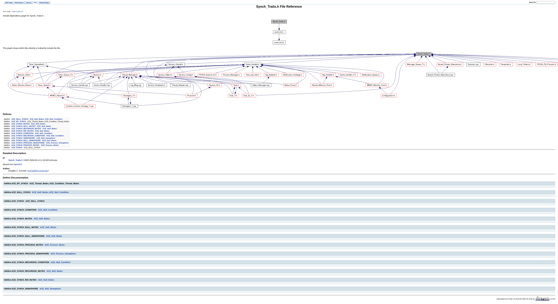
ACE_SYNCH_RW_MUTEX (22, 131)
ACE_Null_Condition (53, 119)
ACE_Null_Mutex (37, 119)
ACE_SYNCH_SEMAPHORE (23, 138)
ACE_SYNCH (16, 148)
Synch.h (18, 165)
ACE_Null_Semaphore (45, 138)
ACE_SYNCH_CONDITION (22, 134)
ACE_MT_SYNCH (18, 122)
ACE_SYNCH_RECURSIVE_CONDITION (28, 136)
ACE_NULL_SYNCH (19, 119)
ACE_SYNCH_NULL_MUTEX (23, 126)
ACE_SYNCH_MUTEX (20, 124)
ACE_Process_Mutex (50, 145)
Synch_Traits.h (15, 160)
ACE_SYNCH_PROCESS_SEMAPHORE (28, 143)
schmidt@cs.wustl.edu (38, 171)
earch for (532, 2)
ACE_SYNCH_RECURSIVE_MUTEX (26, 129)
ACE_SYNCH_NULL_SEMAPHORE (26, 141)
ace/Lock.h (17, 12)
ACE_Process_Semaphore (57, 143)
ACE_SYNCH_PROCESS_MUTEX (25, 145)
